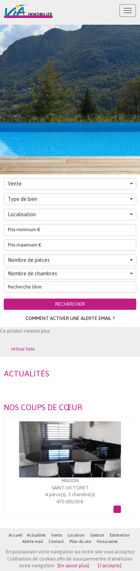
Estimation (120, 535)
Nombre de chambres (70, 274)
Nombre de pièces (70, 260)
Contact (56, 541)
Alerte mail (32, 541)
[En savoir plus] (73, 565)
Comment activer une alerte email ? (70, 318)
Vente (70, 184)
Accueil (15, 535)
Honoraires (107, 541)
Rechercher (70, 304)
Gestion (97, 535)
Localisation (70, 214)
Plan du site (80, 541)
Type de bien (70, 199)
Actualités (36, 535)
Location (76, 535)
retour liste (23, 349)
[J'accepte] (109, 565)
